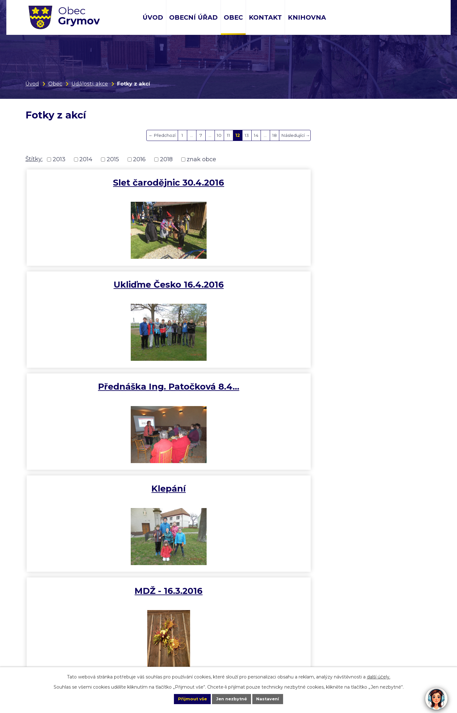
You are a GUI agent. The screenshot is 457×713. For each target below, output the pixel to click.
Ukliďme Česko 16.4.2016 (229, 182)
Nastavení (275, 698)
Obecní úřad (193, 17)
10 (219, 135)
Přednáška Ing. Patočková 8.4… (364, 188)
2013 (59, 159)
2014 (85, 159)
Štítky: (34, 159)
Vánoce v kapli (93, 389)
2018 (166, 159)
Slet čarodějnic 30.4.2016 (93, 182)
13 (247, 135)
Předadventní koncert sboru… (93, 499)
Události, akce (89, 83)
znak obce (201, 159)
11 (228, 135)
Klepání (93, 287)
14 (256, 135)
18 (274, 135)
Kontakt (265, 17)
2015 (113, 159)
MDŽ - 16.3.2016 (228, 287)
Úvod (152, 17)
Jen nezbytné (231, 698)
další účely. (378, 676)
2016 (139, 159)
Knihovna (307, 17)
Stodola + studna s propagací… (229, 394)
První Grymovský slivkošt (364, 287)
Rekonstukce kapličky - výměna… (364, 394)
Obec (233, 17)
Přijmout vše (185, 698)
